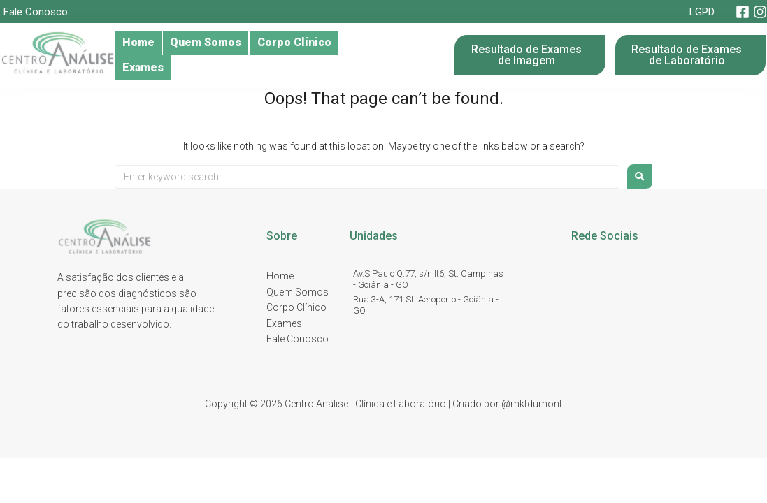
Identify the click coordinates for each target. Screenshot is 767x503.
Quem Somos (222, 55)
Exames (407, 55)
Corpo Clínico (322, 55)
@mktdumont (531, 403)
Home (143, 55)
